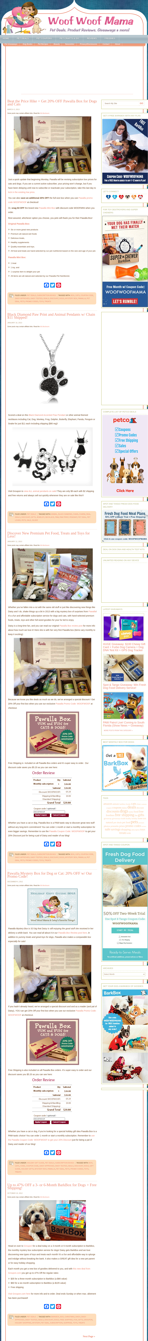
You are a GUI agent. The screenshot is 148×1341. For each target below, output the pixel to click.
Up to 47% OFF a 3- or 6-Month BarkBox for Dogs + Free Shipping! (52, 1186)
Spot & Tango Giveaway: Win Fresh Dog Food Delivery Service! (124, 686)
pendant (73, 517)
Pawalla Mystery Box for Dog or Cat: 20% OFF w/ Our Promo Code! (49, 874)
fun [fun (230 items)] (136, 815)
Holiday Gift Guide (35, 1163)
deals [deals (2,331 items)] (131, 807)
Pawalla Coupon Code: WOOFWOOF (67, 831)
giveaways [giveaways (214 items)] (116, 818)
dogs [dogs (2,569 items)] (124, 811)
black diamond (65, 514)
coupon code (87, 295)
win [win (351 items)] (129, 833)
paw (57, 517)
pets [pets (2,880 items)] (134, 821)
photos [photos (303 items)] (107, 826)
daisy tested (37, 298)
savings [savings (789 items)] (116, 829)
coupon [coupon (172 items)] (109, 808)
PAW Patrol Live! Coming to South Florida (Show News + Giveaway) (124, 724)
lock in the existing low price (21, 192)
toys (41, 301)
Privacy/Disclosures (88, 44)
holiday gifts (27, 1169)
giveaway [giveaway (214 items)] (108, 818)
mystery (36, 1323)
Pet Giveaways (11, 44)
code (22, 1166)
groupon (88, 1320)
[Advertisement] (77, 70)
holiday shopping (23, 1323)
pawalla (82, 298)
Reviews (92, 38)
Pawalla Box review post (71, 626)
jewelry (40, 517)
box (72, 295)
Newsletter (69, 44)
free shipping (66, 1320)
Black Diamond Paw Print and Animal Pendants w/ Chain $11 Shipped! (51, 315)
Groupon (28, 1246)
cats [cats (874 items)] (133, 803)
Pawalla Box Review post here (72, 933)
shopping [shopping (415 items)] (126, 829)
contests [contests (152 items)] (144, 804)
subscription (56, 1323)
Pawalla (92, 611)
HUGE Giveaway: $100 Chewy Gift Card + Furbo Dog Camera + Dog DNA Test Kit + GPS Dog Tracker (124, 647)
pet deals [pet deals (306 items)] (117, 822)
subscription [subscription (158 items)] (135, 830)
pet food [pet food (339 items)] (126, 822)
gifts (33, 517)
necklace (49, 517)
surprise (67, 1323)
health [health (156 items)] (123, 818)
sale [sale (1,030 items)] (107, 829)
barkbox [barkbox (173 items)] (123, 804)
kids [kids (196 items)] (144, 818)
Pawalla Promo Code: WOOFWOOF (72, 703)
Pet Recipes (43, 44)
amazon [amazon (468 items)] (107, 803)
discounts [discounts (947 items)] (113, 811)
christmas (70, 1317)
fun (75, 1320)
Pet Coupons (44, 38)
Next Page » (89, 1336)
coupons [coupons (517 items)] (116, 807)
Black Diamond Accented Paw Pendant (47, 415)
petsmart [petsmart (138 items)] (141, 823)
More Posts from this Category (118, 730)
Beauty (57, 44)
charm (82, 514)
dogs (61, 298)
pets (22, 301)
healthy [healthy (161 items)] (128, 819)
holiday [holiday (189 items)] (134, 818)
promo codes (32, 301)
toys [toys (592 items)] (142, 829)
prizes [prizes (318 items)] (122, 826)
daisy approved (22, 298)
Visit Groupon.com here (19, 1294)
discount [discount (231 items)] (140, 808)
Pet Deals (23, 38)
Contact (106, 44)
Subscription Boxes (46, 295)
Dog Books (27, 44)
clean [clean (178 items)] (139, 804)
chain (75, 514)
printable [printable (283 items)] (115, 826)
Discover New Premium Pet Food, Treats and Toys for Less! (48, 534)
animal (54, 514)
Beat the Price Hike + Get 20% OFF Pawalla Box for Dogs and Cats (52, 102)
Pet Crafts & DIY (69, 38)
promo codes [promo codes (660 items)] (133, 826)
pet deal (82, 517)
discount (54, 298)
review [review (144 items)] (144, 826)
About (117, 44)
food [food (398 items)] (136, 811)
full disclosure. (45, 113)
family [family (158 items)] (131, 812)
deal (88, 514)
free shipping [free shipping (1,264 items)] (124, 815)
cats (77, 295)
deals (46, 298)
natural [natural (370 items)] (109, 822)
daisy (77, 1317)
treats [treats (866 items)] (123, 833)
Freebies (110, 38)
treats (48, 301)
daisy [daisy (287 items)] (124, 807)
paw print (64, 517)
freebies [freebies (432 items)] (110, 815)
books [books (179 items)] (128, 804)
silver (35, 520)
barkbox (55, 1317)
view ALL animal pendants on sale (40, 491)
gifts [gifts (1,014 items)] (141, 815)
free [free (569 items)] (141, 811)
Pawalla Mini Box (47, 208)
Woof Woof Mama (74, 17)
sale (29, 520)
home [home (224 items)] (140, 818)
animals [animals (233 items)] (115, 804)
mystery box (71, 298)
